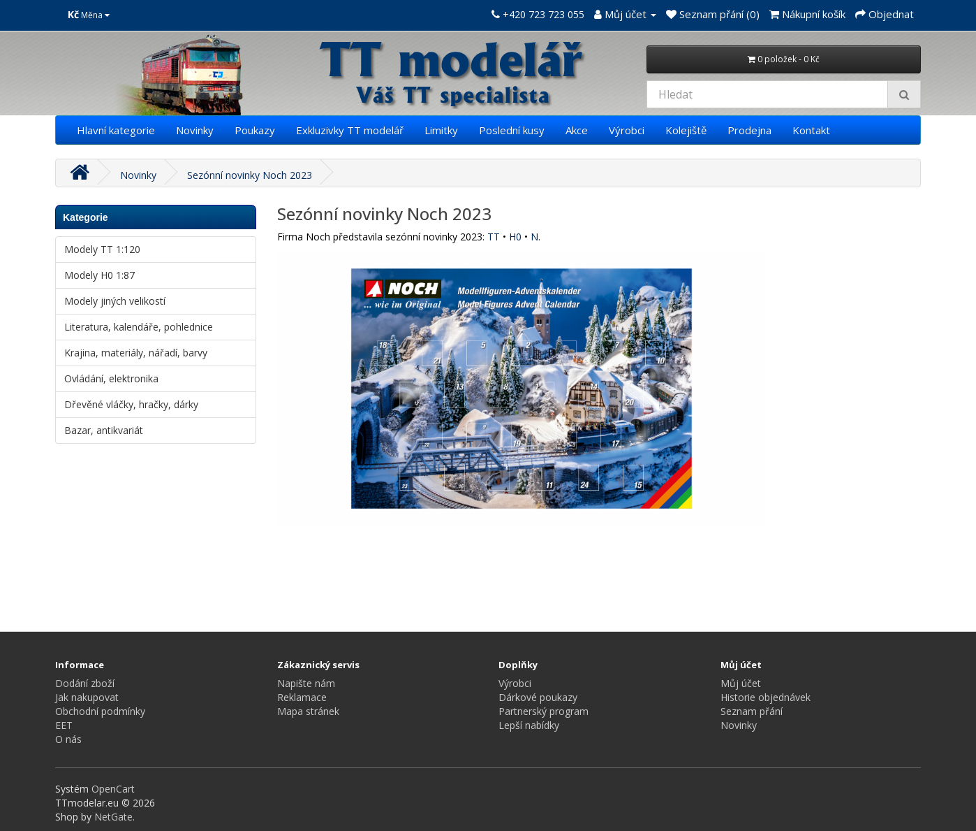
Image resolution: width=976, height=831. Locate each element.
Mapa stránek (308, 711)
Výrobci (626, 130)
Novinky (195, 130)
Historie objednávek (765, 697)
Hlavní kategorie (116, 130)
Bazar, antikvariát (103, 430)
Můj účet (740, 683)
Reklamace (302, 697)
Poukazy (255, 130)
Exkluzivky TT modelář (350, 130)
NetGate (113, 816)
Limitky (441, 130)
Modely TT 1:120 (102, 249)
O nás (68, 739)
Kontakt (811, 130)
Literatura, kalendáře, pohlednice (138, 326)
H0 (515, 236)
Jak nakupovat (87, 697)
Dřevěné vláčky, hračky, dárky (131, 404)
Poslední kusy (512, 130)
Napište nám (306, 683)
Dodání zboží (84, 683)
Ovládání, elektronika (111, 378)
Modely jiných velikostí (114, 301)
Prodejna (749, 130)
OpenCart (113, 788)
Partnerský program (543, 711)
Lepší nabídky (528, 725)
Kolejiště (686, 130)
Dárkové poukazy (537, 697)
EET (64, 725)
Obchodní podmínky (100, 711)
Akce (576, 130)
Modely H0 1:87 (99, 275)
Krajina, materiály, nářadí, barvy (135, 352)
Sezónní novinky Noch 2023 (249, 175)
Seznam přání (751, 711)
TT (493, 236)
